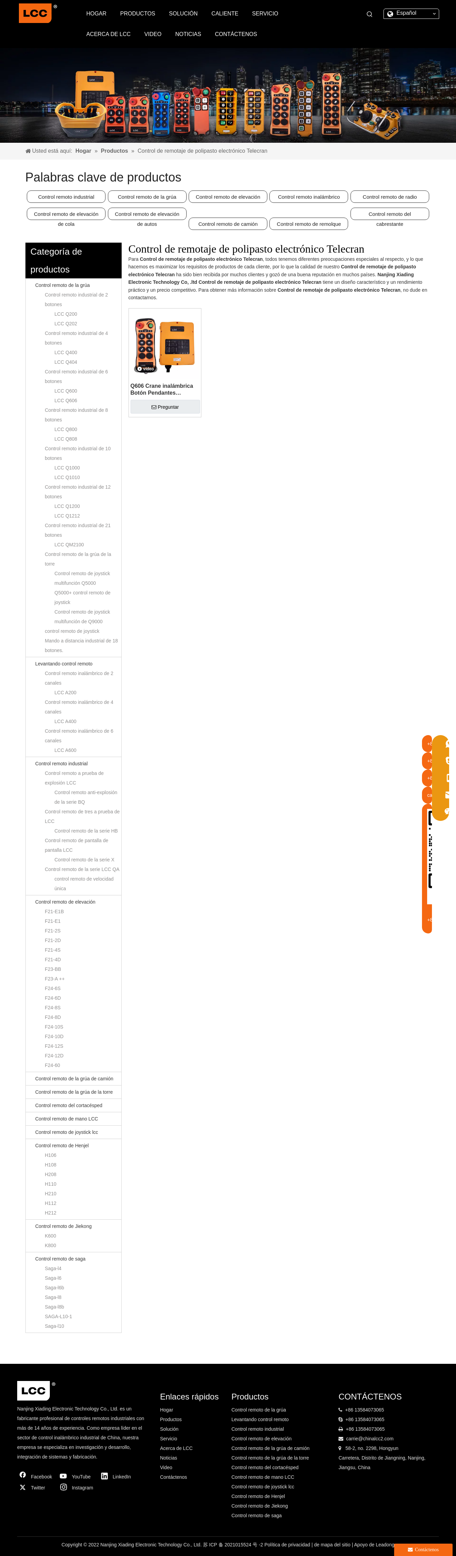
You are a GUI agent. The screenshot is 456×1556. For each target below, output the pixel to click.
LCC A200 (66, 692)
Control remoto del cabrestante (390, 215)
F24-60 (52, 1065)
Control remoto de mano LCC (66, 1119)
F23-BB (53, 969)
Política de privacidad (287, 1544)
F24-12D (54, 1055)
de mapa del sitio (333, 1544)
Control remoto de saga (60, 1259)
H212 (50, 1213)
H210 (50, 1193)
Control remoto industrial (66, 197)
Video (166, 1467)
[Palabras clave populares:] (370, 14)
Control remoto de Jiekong (63, 1226)
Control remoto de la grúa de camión (74, 1078)
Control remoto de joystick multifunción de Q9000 (82, 616)
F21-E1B (54, 911)
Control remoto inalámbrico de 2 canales (79, 678)
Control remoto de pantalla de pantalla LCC (76, 845)
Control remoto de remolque (309, 224)
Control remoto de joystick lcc (66, 1132)
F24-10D (54, 1036)
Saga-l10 (54, 1326)
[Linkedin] (118, 1476)
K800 (50, 1245)
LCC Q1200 (67, 506)
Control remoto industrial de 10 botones (78, 453)
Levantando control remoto (64, 663)
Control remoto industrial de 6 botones (76, 376)
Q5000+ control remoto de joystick (83, 597)
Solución (169, 1429)
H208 (50, 1174)
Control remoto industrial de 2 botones (76, 299)
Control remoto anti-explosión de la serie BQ (86, 797)
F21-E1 (53, 921)
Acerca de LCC (176, 1448)
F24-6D (53, 998)
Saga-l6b (54, 1287)
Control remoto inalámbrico (309, 197)
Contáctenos (173, 1477)
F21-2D (53, 940)
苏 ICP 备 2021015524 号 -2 (234, 1544)
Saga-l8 (53, 1297)
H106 (50, 1155)
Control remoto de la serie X (84, 859)
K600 (50, 1236)
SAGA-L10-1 (58, 1316)
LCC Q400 (66, 352)
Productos (171, 1419)
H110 (50, 1184)
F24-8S (53, 1007)
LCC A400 (66, 721)
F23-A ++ (55, 979)
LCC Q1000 (67, 468)
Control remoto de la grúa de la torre (78, 559)
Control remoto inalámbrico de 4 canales (79, 707)
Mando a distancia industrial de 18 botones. (81, 645)
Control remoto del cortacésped (68, 1105)
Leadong (385, 1544)
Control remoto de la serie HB (86, 831)
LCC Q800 (66, 429)
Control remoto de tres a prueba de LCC (82, 816)
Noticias (168, 1458)
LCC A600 (66, 750)
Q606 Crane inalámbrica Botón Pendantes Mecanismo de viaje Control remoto (162, 389)
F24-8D (53, 1017)
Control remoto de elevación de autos (147, 215)
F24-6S (53, 988)
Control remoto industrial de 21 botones (78, 530)
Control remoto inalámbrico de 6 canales (79, 735)
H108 (50, 1165)
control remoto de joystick (72, 631)
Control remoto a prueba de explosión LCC (74, 778)
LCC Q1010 (67, 477)
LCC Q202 (66, 323)
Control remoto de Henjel (62, 1145)
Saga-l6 (53, 1278)
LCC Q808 (66, 439)
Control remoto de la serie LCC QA (82, 869)
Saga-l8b (54, 1307)
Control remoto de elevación (228, 197)
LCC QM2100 (69, 544)
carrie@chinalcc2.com (369, 1438)
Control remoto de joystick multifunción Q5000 (82, 578)
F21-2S (53, 930)
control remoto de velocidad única (84, 883)
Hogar (166, 1410)
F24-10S (54, 1027)
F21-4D (53, 959)
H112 (50, 1203)
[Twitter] (36, 1487)
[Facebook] (36, 1476)
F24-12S (54, 1046)
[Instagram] (77, 1487)
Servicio (168, 1438)
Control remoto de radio (390, 197)
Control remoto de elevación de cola (66, 215)
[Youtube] (77, 1476)
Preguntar (165, 407)
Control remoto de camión (228, 224)
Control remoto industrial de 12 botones (78, 491)
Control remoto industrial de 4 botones (76, 338)
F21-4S (53, 950)
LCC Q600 (66, 391)
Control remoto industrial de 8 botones (76, 414)
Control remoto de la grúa (147, 197)
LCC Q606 (66, 400)
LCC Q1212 (67, 516)
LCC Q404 (66, 362)
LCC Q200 (66, 314)
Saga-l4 (53, 1268)
